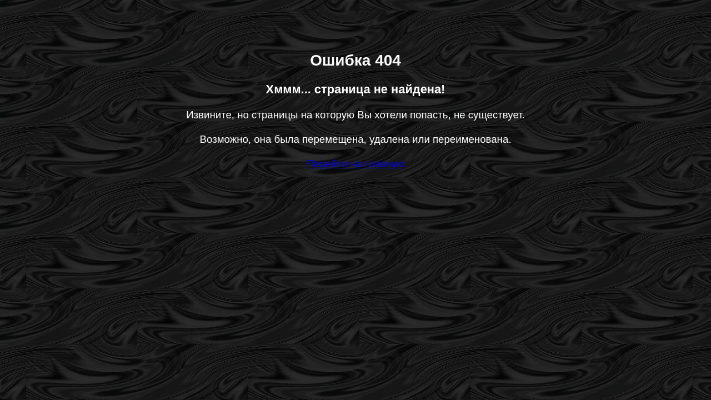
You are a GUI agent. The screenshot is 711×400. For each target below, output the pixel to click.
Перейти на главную (355, 163)
